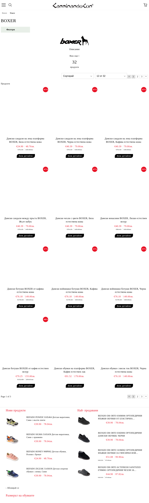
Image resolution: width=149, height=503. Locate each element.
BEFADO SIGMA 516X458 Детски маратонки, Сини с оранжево (47, 435)
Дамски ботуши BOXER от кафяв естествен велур (25, 370)
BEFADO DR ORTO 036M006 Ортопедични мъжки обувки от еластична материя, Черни (120, 417)
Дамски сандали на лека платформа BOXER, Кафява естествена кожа (123, 140)
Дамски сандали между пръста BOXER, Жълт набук (25, 220)
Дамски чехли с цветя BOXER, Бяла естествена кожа (74, 220)
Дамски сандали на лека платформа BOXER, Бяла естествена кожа (25, 140)
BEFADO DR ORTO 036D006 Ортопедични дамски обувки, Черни (120, 434)
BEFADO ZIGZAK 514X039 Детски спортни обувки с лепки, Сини (47, 470)
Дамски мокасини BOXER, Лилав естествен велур (123, 220)
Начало (4, 13)
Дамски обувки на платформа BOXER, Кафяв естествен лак (74, 370)
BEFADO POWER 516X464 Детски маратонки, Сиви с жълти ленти (48, 418)
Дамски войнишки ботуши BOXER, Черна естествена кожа (123, 290)
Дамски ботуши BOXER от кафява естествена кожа (25, 290)
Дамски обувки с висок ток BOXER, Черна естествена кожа (123, 370)
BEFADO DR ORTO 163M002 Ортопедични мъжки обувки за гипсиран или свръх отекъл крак (120, 452)
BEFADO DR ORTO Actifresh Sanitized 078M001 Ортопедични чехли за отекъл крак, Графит (119, 469)
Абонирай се (13, 488)
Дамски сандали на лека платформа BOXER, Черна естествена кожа (74, 140)
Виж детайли (26, 156)
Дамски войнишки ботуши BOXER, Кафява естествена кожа (75, 290)
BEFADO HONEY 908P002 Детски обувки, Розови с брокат (46, 453)
